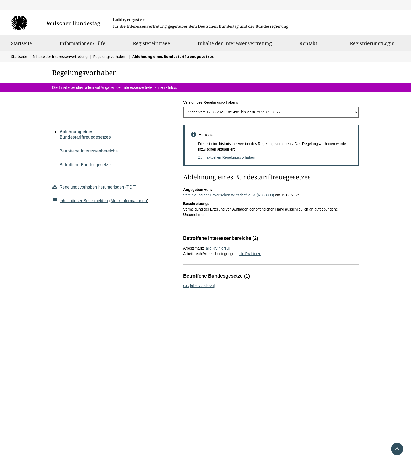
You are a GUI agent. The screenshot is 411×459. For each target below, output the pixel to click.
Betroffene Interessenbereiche (89, 151)
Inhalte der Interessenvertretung (235, 43)
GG (186, 286)
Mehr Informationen (129, 200)
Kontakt (308, 45)
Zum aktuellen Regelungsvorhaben (226, 157)
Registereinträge (151, 45)
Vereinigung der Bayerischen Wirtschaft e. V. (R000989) (228, 195)
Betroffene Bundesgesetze (85, 165)
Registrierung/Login (372, 45)
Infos (172, 87)
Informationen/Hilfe (82, 45)
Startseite (21, 45)
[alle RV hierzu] (217, 248)
